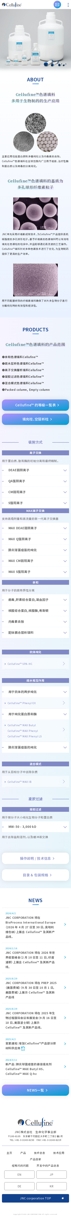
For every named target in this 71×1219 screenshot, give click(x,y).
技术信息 (39, 1153)
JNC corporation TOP (35, 1198)
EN (19, 1174)
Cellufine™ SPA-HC (20, 664)
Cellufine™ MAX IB (20, 781)
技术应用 (58, 1153)
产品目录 (35, 1159)
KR (52, 1186)
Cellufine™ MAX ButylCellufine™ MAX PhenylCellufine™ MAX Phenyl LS (25, 730)
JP (51, 1174)
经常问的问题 (20, 1165)
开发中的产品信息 (48, 1165)
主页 (9, 1153)
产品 (23, 1153)
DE (20, 1186)
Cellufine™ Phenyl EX (22, 703)
